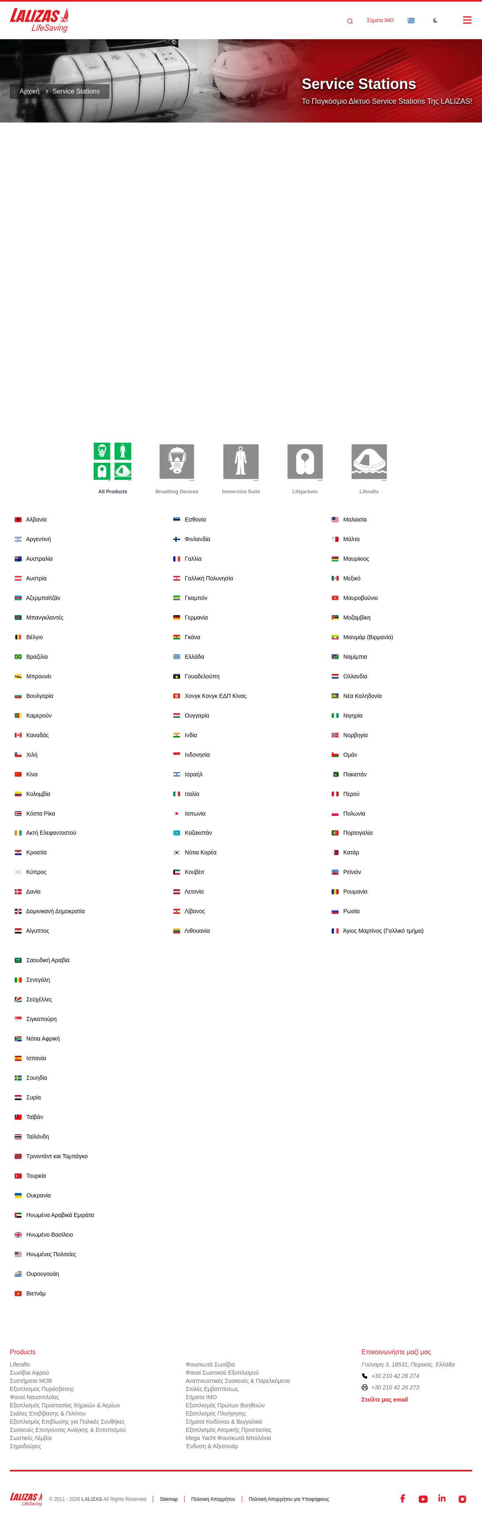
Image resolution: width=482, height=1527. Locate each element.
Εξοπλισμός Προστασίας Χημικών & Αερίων (65, 1405)
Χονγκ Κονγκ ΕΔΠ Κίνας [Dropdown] (208, 696)
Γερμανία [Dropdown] (189, 617)
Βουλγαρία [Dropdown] (32, 696)
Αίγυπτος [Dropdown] (30, 930)
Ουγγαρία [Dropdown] (189, 715)
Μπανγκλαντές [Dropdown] (37, 617)
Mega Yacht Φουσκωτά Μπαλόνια (228, 1438)
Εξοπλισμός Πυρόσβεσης (42, 1389)
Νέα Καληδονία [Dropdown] (355, 696)
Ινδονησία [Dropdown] (190, 754)
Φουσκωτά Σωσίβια (210, 1364)
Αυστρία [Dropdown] (29, 578)
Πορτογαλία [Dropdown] (350, 832)
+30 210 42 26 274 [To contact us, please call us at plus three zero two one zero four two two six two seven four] (395, 1376)
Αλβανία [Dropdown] (29, 519)
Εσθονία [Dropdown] (188, 519)
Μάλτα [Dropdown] (344, 539)
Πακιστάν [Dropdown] (347, 774)
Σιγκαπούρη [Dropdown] (34, 1019)
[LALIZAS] (39, 20)
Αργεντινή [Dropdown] (31, 539)
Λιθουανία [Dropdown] (190, 930)
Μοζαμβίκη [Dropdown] (349, 617)
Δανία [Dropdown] (25, 891)
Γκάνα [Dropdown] (185, 637)
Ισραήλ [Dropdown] (186, 774)
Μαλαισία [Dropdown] (347, 519)
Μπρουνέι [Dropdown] (31, 676)
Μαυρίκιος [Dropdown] (348, 558)
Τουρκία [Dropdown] (28, 1175)
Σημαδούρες (25, 1446)
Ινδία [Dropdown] (183, 735)
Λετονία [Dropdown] (187, 891)
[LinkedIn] (443, 1499)
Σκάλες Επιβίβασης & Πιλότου (48, 1413)
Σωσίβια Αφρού (29, 1372)
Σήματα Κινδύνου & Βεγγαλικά (224, 1421)
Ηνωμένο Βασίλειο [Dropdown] (42, 1234)
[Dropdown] (411, 20)
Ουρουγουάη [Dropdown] (35, 1273)
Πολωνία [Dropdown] (346, 813)
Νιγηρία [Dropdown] (345, 715)
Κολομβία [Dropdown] (30, 794)
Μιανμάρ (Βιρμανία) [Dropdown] (360, 637)
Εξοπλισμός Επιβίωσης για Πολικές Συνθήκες (67, 1421)
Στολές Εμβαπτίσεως (212, 1389)
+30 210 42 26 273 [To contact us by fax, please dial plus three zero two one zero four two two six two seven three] (395, 1387)
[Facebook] (403, 1499)
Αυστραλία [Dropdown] (32, 558)
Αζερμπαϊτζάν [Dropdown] (35, 598)
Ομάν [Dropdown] (342, 754)
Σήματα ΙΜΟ (380, 20)
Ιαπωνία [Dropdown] (187, 813)
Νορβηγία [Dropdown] (348, 735)
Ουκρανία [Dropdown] (31, 1195)
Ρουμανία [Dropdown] (348, 891)
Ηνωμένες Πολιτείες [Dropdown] (43, 1254)
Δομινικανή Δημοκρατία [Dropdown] (48, 911)
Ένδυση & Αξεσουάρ (212, 1446)
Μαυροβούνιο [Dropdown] (353, 598)
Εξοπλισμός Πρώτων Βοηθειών (225, 1405)
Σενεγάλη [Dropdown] (30, 979)
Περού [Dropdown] (343, 794)
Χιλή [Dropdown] (24, 754)
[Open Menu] (459, 20)
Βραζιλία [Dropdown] (29, 656)
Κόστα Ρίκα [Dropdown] (33, 813)
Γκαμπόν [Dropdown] (189, 598)
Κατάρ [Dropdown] (343, 852)
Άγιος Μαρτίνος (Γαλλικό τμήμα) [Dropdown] (376, 930)
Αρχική (30, 91)
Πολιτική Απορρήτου (213, 1499)
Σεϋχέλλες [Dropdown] (31, 999)
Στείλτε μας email (385, 1399)
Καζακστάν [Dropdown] (191, 832)
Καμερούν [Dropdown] (31, 715)
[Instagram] (462, 1499)
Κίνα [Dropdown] (24, 774)
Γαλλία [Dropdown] (186, 558)
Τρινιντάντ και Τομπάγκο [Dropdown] (49, 1156)
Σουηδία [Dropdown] (29, 1077)
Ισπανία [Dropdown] (28, 1058)
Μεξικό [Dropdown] (344, 578)
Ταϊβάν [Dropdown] (27, 1117)
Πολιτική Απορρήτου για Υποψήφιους (289, 1499)
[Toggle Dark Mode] (435, 20)
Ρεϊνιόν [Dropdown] (344, 872)
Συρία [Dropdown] (26, 1097)
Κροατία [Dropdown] (29, 852)
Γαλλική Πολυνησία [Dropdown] (201, 578)
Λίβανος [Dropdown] (187, 911)
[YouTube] (423, 1499)
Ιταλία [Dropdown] (184, 794)
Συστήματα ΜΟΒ (31, 1381)
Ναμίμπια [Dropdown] (347, 656)
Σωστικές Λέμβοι (31, 1438)
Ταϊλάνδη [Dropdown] (30, 1136)
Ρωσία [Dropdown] (344, 911)
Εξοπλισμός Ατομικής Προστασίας (229, 1430)
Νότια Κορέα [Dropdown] (193, 852)
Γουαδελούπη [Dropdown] (195, 676)
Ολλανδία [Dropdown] (347, 676)
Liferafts (20, 1364)
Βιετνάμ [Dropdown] (28, 1293)
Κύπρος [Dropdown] (29, 872)
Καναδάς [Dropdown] (30, 735)
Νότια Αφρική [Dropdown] (35, 1038)
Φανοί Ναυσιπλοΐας (34, 1397)
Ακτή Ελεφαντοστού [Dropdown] (43, 832)
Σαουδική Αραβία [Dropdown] (40, 960)
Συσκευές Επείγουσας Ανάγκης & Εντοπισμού (68, 1430)
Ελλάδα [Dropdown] (187, 656)
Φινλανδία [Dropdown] (190, 539)
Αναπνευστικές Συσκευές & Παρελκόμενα (238, 1381)
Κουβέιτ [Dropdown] (187, 872)
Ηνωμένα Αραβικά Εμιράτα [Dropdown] (52, 1215)
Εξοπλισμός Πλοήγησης (216, 1413)
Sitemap (169, 1499)
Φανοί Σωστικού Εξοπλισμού (222, 1372)
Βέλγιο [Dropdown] (27, 637)
